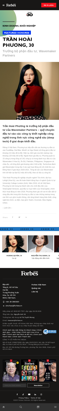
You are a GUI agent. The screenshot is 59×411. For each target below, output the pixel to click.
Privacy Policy (24, 398)
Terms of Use (35, 398)
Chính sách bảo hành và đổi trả (19, 334)
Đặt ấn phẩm (49, 5)
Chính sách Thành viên (22, 336)
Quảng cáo (36, 288)
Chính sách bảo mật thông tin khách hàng (19, 330)
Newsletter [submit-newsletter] (38, 385)
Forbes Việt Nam (39, 285)
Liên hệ (35, 292)
